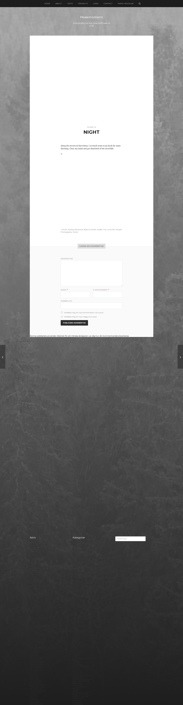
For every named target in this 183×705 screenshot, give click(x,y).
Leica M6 (111, 229)
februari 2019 (36, 439)
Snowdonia (78, 642)
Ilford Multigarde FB (82, 525)
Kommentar (67, 258)
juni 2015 (34, 523)
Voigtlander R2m (81, 671)
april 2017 (34, 481)
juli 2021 (34, 390)
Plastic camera (79, 608)
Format (76, 489)
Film (75, 477)
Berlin (75, 420)
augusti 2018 (36, 451)
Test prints (78, 658)
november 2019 (37, 422)
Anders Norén (96, 697)
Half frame (78, 511)
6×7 (74, 401)
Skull (75, 641)
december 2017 (37, 466)
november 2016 (37, 491)
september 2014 (37, 540)
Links (95, 3)
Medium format (80, 576)
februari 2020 (36, 417)
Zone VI (76, 678)
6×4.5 (75, 398)
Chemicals (77, 435)
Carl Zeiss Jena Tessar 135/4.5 (86, 434)
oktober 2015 (36, 515)
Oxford (76, 593)
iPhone (76, 538)
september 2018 (37, 449)
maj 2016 (34, 502)
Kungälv (77, 555)
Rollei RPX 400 (80, 623)
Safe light (77, 631)
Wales (75, 673)
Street (75, 232)
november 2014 (37, 536)
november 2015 (37, 513)
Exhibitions (78, 473)
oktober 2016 (36, 492)
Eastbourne (78, 468)
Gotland (76, 504)
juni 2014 (34, 546)
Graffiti (76, 506)
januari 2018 (35, 464)
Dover (75, 466)
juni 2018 (34, 454)
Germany (77, 500)
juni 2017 (34, 477)
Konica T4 (77, 549)
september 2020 (38, 403)
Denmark (77, 456)
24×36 (75, 392)
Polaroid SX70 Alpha (82, 616)
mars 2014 (34, 551)
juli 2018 (34, 453)
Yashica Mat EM (80, 677)
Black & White (90, 229)
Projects (83, 3)
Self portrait (78, 635)
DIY (74, 464)
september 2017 (37, 472)
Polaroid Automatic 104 (84, 612)
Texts (70, 3)
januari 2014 (35, 555)
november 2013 (37, 559)
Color (75, 439)
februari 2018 (36, 462)
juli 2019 (34, 430)
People (119, 229)
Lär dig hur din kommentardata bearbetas (109, 336)
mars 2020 (35, 415)
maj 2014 (34, 547)
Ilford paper (78, 527)
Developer (78, 458)
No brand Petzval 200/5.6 (85, 585)
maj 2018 (34, 456)
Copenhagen (79, 447)
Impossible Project (81, 530)
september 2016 (37, 494)
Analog (71, 229)
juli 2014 (34, 544)
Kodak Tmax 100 (80, 544)
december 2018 (37, 443)
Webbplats (66, 301)
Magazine (77, 566)
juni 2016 (34, 500)
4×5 (74, 394)
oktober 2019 (36, 424)
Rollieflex (77, 627)
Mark (75, 570)
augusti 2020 (36, 405)
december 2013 (37, 557)
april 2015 (34, 527)
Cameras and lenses (82, 428)
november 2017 (37, 468)
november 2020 (37, 399)
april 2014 (34, 549)
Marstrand (77, 572)
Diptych (76, 462)
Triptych (77, 665)
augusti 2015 (36, 519)
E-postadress (101, 290)
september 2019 (37, 426)
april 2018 (34, 458)
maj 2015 (34, 525)
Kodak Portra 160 (81, 542)
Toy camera (78, 661)
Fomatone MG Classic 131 (84, 487)
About (58, 3)
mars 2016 (34, 506)
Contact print (79, 441)
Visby (75, 669)
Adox (75, 405)
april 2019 (34, 435)
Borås (75, 426)
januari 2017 (35, 487)
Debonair (77, 454)
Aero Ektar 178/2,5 (81, 407)
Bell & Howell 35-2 (81, 418)
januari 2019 (35, 441)
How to (76, 517)
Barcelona (78, 229)
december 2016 (37, 489)
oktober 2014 (36, 538)
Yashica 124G (78, 675)
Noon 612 (77, 587)
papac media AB (125, 3)
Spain (75, 644)
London (76, 565)
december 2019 (37, 420)
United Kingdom (80, 667)
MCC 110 (76, 574)
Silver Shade (78, 637)
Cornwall (77, 449)
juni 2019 (34, 432)
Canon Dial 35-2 (80, 432)
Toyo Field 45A (79, 663)
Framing (76, 491)
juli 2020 (34, 407)
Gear (75, 498)
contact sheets (80, 443)
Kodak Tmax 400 (81, 546)
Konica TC (77, 551)
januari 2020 (36, 418)
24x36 (64, 229)
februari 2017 (36, 485)
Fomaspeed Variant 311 (83, 485)
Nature (76, 580)
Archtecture (78, 413)
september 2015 (37, 517)
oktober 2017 (36, 470)
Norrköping (78, 589)
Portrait (76, 618)
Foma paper (78, 479)
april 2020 (34, 413)
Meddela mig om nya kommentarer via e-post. (84, 312)
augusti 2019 (36, 428)
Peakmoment (91, 17)
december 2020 (37, 398)
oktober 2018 (36, 447)
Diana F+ (77, 460)
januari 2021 (35, 396)
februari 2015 (36, 530)
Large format (79, 561)
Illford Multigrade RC (83, 529)
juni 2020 (34, 409)
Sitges (75, 639)
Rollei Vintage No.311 (82, 625)
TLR (74, 659)
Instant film (78, 534)
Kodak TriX (101, 229)
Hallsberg (77, 513)
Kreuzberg (78, 553)
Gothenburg (79, 502)
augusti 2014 (36, 542)
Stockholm (78, 648)
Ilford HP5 (77, 523)
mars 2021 (34, 392)
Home (47, 3)
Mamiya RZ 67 (79, 568)
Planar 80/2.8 (79, 606)
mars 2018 (34, 460)
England (77, 472)
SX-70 (75, 656)
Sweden (76, 654)
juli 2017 (34, 475)
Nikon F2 (77, 584)
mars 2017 (34, 483)
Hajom (76, 510)
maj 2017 (34, 479)
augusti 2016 (36, 496)
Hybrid (76, 519)
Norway (76, 591)
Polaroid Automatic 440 (84, 614)
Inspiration (77, 532)
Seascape (77, 633)
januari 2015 (35, 532)
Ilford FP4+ (78, 521)
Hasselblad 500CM (81, 515)
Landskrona (78, 559)
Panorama (77, 595)
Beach (76, 417)
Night (75, 582)
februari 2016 (36, 508)
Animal (76, 411)
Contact (108, 3)
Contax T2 (77, 445)
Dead (75, 453)
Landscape (78, 557)
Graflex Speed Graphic (83, 508)
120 (74, 390)
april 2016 (34, 504)
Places (76, 604)
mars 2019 (34, 437)
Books (75, 424)
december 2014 (37, 534)
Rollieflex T (78, 629)
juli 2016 (33, 498)
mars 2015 (34, 529)
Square (76, 646)
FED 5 (75, 475)
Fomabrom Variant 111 (83, 481)
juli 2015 (33, 521)
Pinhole (76, 603)
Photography (66, 232)
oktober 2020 (36, 401)
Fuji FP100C (78, 494)
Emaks (76, 470)
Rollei (75, 622)
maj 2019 (34, 434)
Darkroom (77, 451)
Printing (76, 620)
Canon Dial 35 (79, 430)
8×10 (75, 403)
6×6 (74, 399)
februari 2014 (36, 553)
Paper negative (80, 597)
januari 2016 (35, 510)
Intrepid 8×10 (79, 536)
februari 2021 (36, 394)
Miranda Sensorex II (82, 578)
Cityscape (77, 437)
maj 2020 (34, 411)
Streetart (77, 652)
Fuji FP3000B (79, 496)
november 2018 (37, 445)
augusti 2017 (36, 473)
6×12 (75, 396)
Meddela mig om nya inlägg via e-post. (80, 317)
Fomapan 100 (79, 483)
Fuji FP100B (78, 492)
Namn (64, 290)
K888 (75, 540)
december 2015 (37, 511)
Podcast (76, 610)
